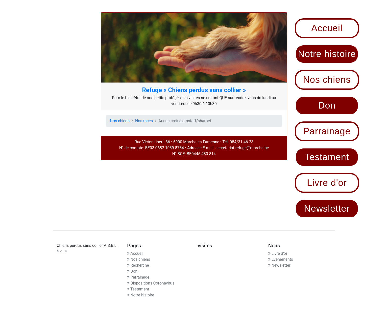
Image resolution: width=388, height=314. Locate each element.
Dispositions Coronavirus (150, 283)
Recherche (138, 265)
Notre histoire (140, 295)
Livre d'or (277, 253)
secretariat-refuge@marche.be (242, 147)
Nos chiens (119, 120)
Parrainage (138, 277)
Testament (138, 289)
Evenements (280, 259)
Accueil (135, 253)
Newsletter (279, 265)
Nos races (144, 120)
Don (132, 271)
